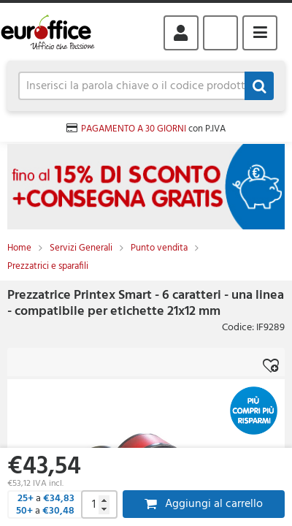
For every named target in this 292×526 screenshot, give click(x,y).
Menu (259, 32)
